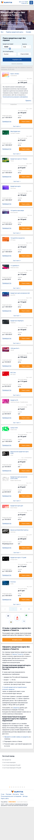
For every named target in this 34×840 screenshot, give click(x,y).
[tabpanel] (16, 762)
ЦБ (20, 2)
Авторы (25, 796)
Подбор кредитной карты (14, 32)
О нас (2, 794)
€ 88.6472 (24, 3)
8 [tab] (22, 787)
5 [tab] (17, 787)
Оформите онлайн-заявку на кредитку (16, 737)
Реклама (8, 794)
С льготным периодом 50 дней (11, 765)
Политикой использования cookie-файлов (15, 97)
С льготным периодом (9, 762)
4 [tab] (15, 787)
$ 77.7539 (24, 2)
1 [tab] (10, 787)
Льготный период (8, 51)
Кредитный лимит (8, 44)
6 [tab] (19, 787)
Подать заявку (26, 121)
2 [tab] (12, 787)
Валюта (24, 44)
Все (2, 32)
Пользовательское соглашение (11, 796)
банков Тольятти (17, 654)
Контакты (16, 794)
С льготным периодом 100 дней (11, 768)
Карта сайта (5, 798)
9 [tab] (24, 787)
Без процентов (6, 760)
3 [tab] (13, 787)
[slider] (10, 49)
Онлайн (28, 32)
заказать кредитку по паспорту (10, 26)
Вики (22, 794)
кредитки (16, 708)
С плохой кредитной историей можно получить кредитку (14, 688)
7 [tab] (21, 787)
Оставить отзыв (17, 639)
